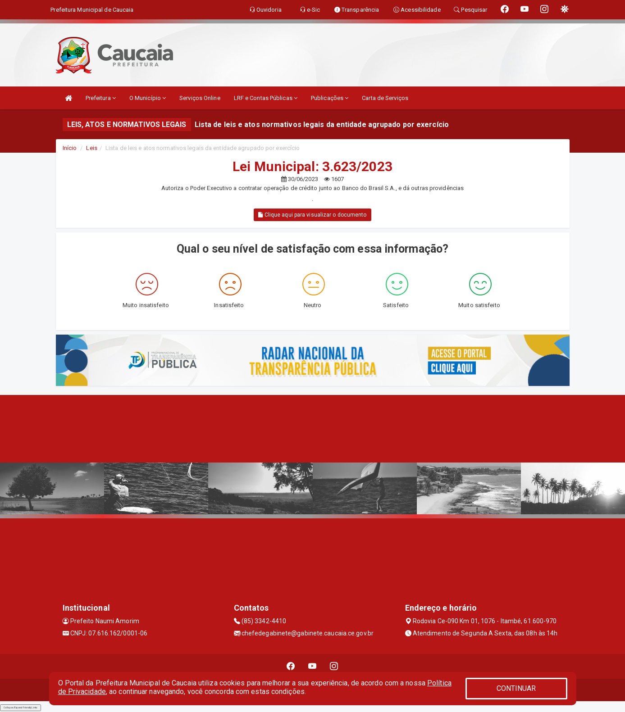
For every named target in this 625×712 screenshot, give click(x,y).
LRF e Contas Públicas (265, 98)
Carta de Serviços (385, 98)
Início (70, 148)
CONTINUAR (516, 688)
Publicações (329, 98)
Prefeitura (101, 98)
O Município (147, 98)
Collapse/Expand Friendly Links (20, 707)
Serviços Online (199, 98)
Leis (91, 148)
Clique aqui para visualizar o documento (312, 215)
